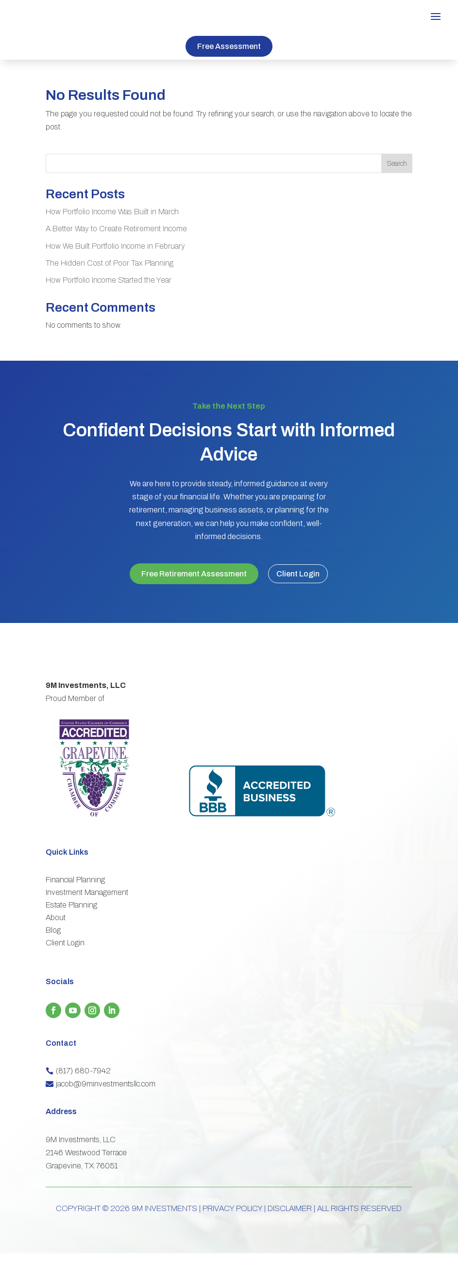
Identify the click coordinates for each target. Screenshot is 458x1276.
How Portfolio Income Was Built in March (112, 211)
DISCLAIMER (290, 1231)
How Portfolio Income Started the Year (108, 280)
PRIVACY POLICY (232, 1231)
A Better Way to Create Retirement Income (116, 228)
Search (397, 163)
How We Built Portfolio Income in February (115, 246)
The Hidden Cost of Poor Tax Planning (109, 263)
